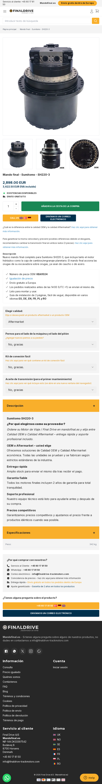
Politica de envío (12, 710)
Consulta (7, 667)
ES (56, 749)
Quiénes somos (11, 676)
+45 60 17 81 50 (39, 565)
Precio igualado (12, 672)
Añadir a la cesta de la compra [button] (60, 206)
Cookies (7, 701)
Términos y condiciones (16, 696)
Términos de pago (13, 720)
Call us (20, 218)
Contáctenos (10, 681)
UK (56, 734)
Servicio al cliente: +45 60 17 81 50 (18, 3)
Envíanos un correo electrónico (58, 218)
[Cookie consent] (39, 651)
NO (57, 739)
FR (56, 754)
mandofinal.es (70, 429)
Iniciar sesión (60, 667)
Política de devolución (15, 715)
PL (56, 758)
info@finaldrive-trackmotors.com (50, 574)
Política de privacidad (15, 705)
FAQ (5, 686)
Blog (5, 691)
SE (56, 744)
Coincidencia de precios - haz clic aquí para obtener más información (46, 578)
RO (57, 763)
